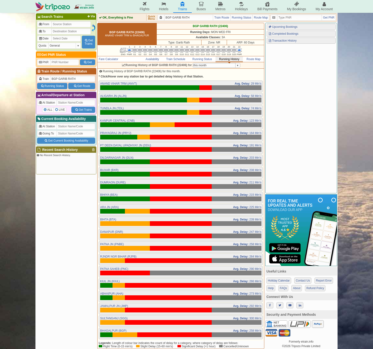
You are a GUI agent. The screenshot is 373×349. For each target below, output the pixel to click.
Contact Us (303, 280)
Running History (229, 59)
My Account (324, 6)
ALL (49, 109)
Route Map (261, 17)
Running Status (74, 71)
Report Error (324, 280)
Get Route (81, 86)
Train (44, 79)
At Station (47, 102)
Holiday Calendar (279, 280)
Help (271, 288)
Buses (201, 6)
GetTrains (88, 42)
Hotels (163, 6)
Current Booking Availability (61, 119)
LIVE (62, 109)
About (296, 288)
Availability (152, 59)
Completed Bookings (283, 33)
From (44, 24)
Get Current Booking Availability (66, 140)
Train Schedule (175, 59)
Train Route (50, 71)
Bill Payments (267, 6)
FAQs (283, 288)
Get (87, 62)
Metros (220, 6)
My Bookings (296, 6)
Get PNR (328, 17)
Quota (42, 45)
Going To (46, 133)
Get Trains (83, 109)
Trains (182, 6)
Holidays (241, 6)
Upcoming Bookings (283, 27)
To (42, 31)
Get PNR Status (51, 55)
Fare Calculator (108, 59)
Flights (144, 6)
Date (44, 38)
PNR (44, 62)
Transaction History (282, 40)
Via (91, 16)
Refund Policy (315, 288)
